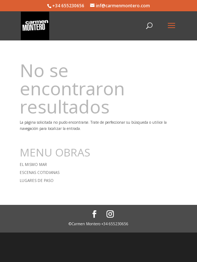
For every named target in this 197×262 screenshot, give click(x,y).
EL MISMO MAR (33, 164)
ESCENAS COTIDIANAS (39, 172)
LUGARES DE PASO (37, 180)
